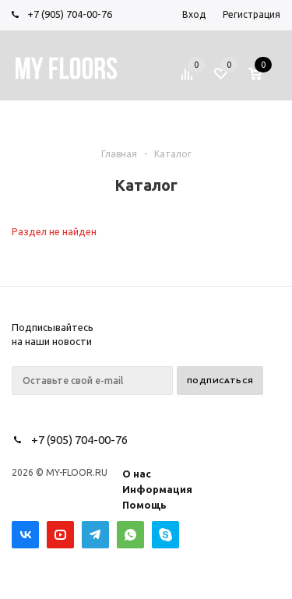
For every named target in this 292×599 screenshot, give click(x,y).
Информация (157, 489)
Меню (65, 120)
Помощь (144, 504)
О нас (136, 473)
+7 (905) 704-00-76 (69, 14)
